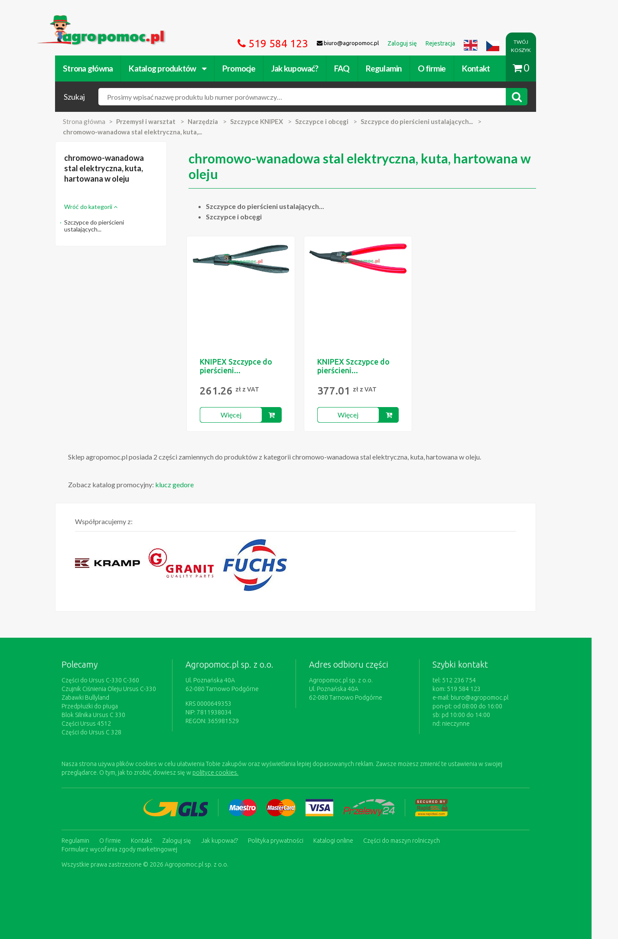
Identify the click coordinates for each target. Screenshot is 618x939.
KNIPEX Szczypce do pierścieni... (249, 366)
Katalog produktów (181, 68)
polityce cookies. (229, 772)
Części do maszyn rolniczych (415, 840)
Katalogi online (347, 840)
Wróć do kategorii (104, 206)
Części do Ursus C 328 (105, 732)
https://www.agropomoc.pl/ (91, 20)
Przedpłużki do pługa (103, 706)
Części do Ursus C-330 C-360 (114, 680)
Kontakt (489, 68)
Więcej (244, 415)
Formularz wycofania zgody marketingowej (133, 848)
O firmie (445, 68)
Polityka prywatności (289, 840)
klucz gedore (188, 484)
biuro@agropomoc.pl (493, 697)
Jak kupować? (308, 68)
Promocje (252, 68)
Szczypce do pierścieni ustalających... (107, 225)
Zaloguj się (190, 840)
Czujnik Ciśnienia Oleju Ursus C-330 (122, 688)
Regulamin (397, 68)
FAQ (355, 68)
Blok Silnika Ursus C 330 (107, 714)
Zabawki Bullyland (99, 697)
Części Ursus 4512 (99, 723)
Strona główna (101, 68)
